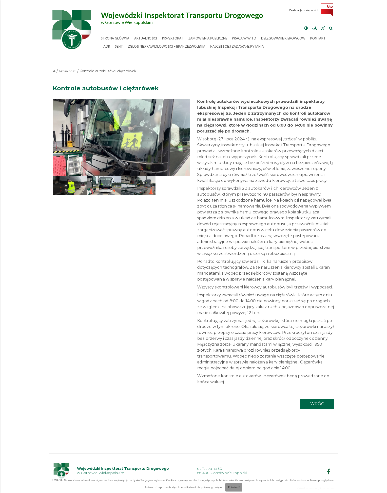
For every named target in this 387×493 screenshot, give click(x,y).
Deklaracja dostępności (303, 10)
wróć (317, 403)
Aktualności (67, 71)
